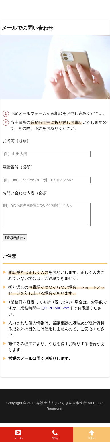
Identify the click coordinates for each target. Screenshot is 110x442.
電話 (55, 435)
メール (18, 435)
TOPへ (91, 435)
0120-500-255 (56, 308)
